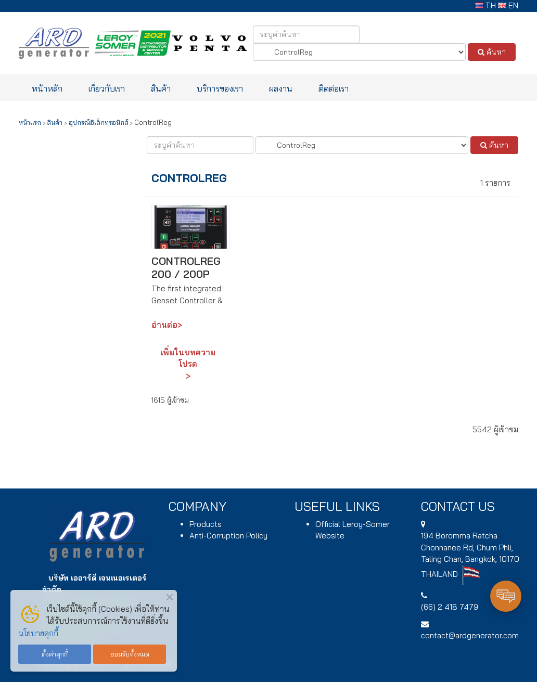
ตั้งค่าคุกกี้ (55, 654)
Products (205, 524)
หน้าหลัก (47, 88)
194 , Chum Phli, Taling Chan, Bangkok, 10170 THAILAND (470, 555)
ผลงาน (280, 88)
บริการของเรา (220, 88)
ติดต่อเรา (333, 88)
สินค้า (161, 88)
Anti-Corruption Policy (228, 536)
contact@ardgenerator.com (470, 635)
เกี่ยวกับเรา (106, 88)
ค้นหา (492, 52)
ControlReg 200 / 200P (186, 267)
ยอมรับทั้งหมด (129, 654)
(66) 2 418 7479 (449, 607)
